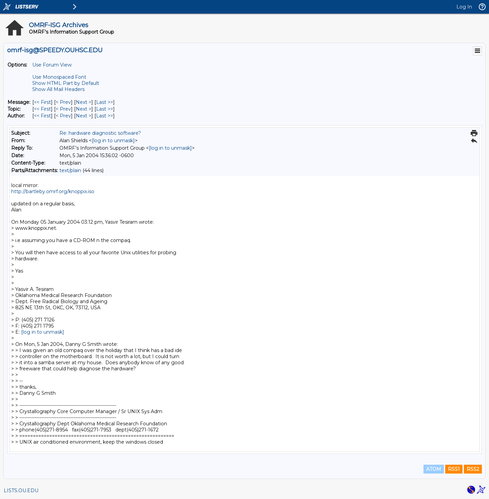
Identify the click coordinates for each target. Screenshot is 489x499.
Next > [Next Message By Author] (83, 116)
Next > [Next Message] (83, 102)
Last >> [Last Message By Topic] (104, 109)
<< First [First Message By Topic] (42, 109)
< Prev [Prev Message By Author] (63, 116)
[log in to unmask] (113, 140)
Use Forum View (52, 65)
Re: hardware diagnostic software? (100, 133)
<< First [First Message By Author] (42, 116)
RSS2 (473, 469)
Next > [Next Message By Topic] (83, 109)
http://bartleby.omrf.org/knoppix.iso (52, 191)
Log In (464, 7)
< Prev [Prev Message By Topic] (63, 109)
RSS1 (454, 469)
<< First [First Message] (42, 102)
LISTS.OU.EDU (21, 490)
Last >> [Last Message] (104, 102)
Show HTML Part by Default (65, 83)
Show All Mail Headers (58, 89)
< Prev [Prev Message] (63, 102)
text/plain (70, 170)
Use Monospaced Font (59, 77)
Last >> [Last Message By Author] (104, 116)
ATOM (433, 469)
